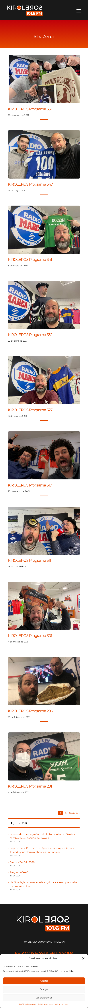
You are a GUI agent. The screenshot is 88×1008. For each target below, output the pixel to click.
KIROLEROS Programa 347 (30, 184)
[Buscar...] (44, 823)
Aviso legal (64, 1004)
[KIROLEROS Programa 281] (44, 734)
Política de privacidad (48, 1004)
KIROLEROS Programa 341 (30, 259)
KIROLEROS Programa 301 (30, 635)
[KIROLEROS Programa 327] (44, 358)
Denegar (44, 989)
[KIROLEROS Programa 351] (44, 57)
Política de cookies (27, 1004)
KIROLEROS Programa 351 (29, 109)
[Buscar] (12, 823)
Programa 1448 (19, 872)
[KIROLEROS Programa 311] (44, 508)
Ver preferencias (44, 997)
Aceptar (44, 980)
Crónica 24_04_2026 (22, 862)
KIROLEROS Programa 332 (30, 334)
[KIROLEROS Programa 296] (44, 659)
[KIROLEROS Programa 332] (44, 282)
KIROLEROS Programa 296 (30, 711)
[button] (83, 958)
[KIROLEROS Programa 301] (44, 583)
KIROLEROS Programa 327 (30, 410)
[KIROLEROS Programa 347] (44, 132)
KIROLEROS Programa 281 (30, 786)
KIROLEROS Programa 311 (29, 560)
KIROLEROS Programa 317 (30, 485)
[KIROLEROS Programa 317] (44, 433)
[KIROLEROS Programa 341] (44, 207)
